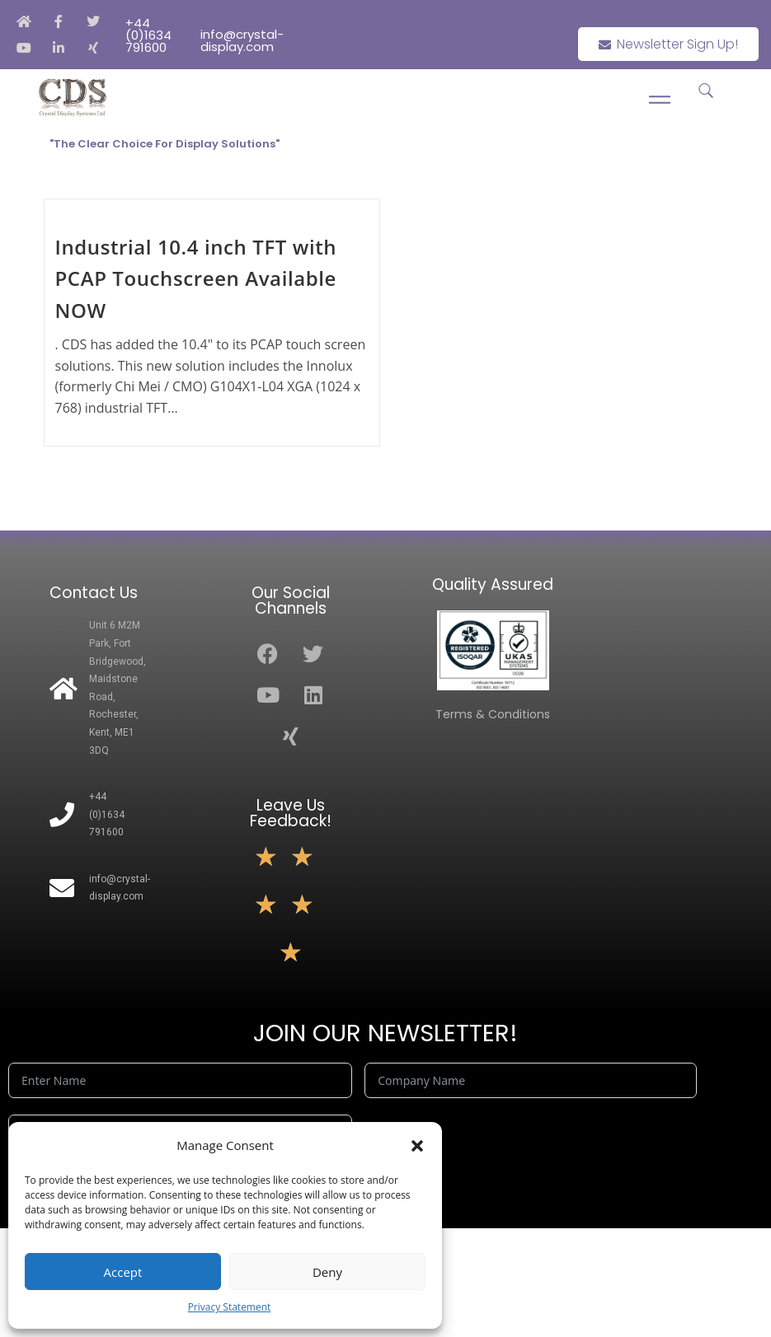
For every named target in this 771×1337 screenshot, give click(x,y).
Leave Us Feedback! (290, 813)
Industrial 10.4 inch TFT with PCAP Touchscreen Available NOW (196, 278)
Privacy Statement (229, 1307)
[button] (417, 1146)
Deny (327, 1272)
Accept (123, 1272)
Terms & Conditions (492, 714)
